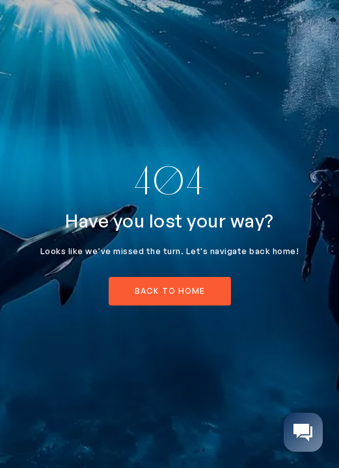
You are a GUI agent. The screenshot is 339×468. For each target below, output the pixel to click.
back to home (170, 291)
